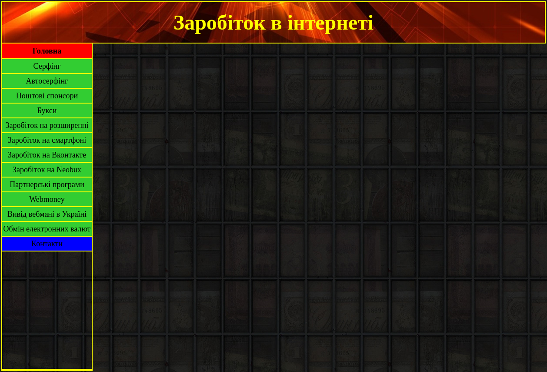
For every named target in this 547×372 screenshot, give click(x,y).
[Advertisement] (47, 310)
